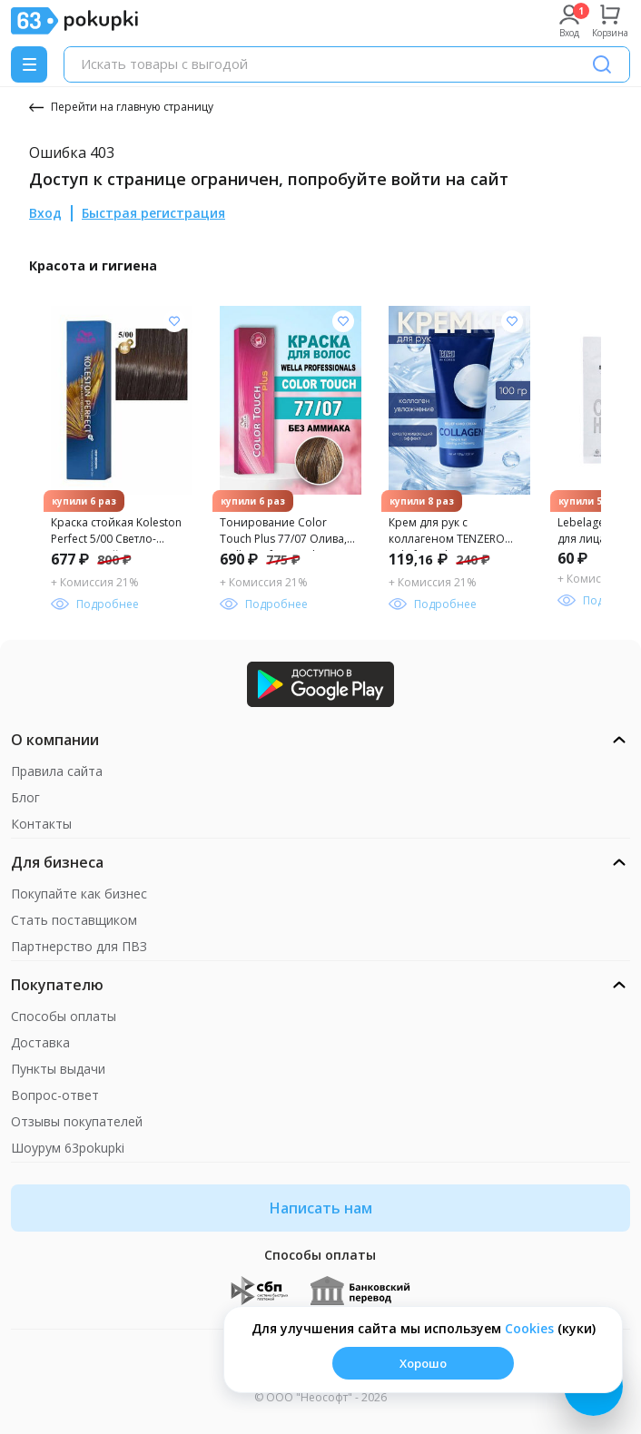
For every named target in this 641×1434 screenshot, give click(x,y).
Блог (25, 797)
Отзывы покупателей (77, 1121)
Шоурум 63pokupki (67, 1147)
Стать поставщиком (74, 919)
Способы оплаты (63, 1016)
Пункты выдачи (58, 1068)
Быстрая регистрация (153, 212)
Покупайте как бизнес (79, 893)
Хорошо (423, 1363)
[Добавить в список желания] (174, 321)
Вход (45, 212)
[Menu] (29, 64)
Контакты (41, 823)
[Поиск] (602, 64)
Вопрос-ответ (55, 1095)
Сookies (529, 1328)
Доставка (40, 1042)
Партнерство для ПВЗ (79, 946)
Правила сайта (57, 771)
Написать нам (321, 1208)
